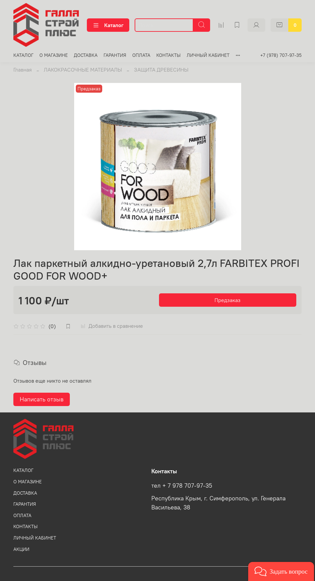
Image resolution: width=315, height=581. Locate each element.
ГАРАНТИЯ (115, 55)
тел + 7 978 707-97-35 (181, 485)
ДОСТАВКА (86, 55)
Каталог (108, 25)
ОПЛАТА (141, 55)
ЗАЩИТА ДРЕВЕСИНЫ (161, 69)
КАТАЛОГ (23, 55)
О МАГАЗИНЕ (53, 55)
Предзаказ (227, 300)
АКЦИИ (21, 549)
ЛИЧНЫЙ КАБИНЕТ (208, 55)
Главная (22, 69)
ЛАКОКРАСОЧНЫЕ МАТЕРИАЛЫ (83, 69)
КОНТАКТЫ (168, 55)
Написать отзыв (41, 399)
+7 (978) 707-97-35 (281, 55)
